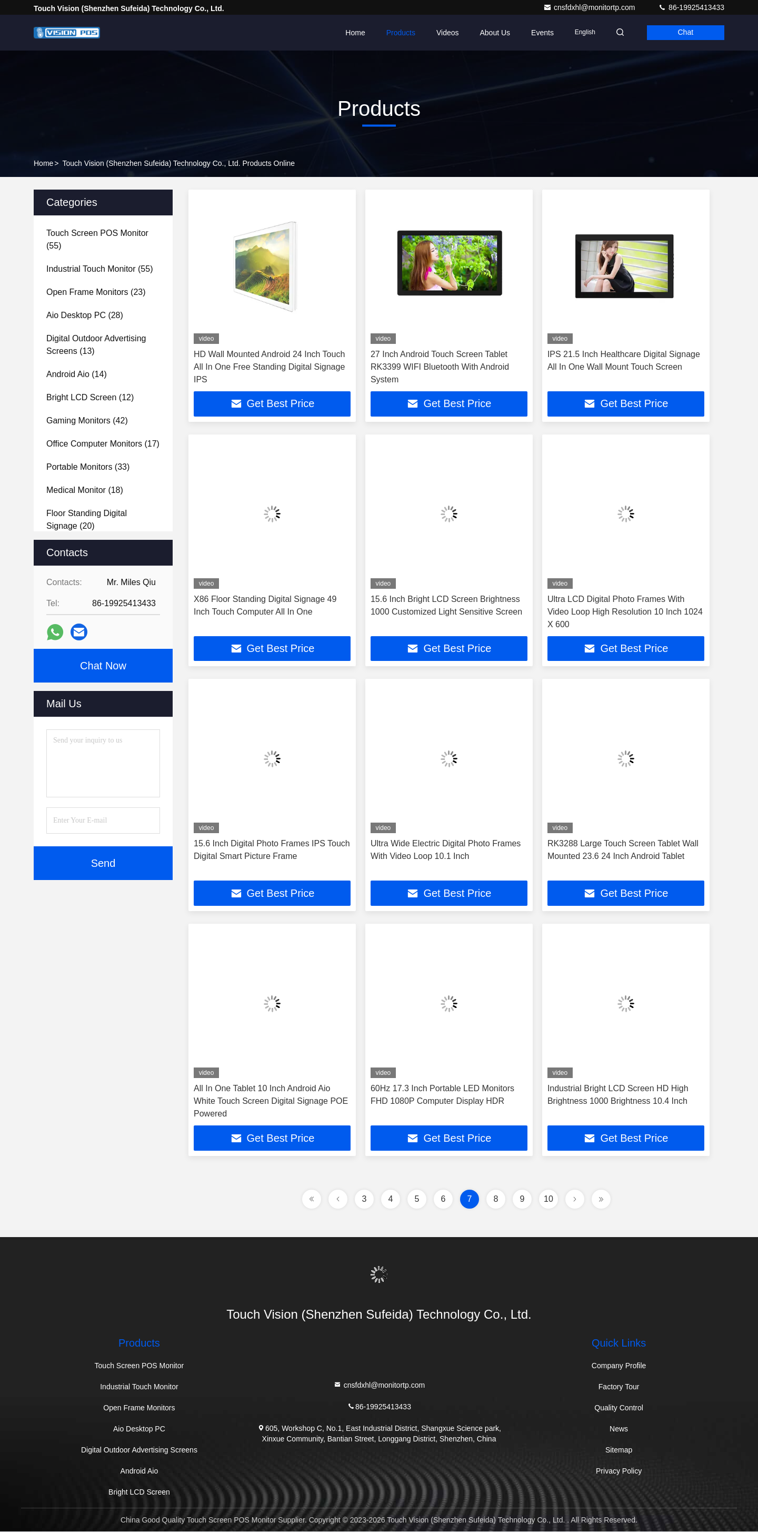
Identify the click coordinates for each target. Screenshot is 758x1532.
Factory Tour (619, 1387)
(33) (87, 466)
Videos (444, 32)
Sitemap (618, 1450)
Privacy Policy (619, 1471)
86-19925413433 (691, 7)
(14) (76, 374)
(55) (97, 239)
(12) (90, 397)
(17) (102, 443)
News (619, 1429)
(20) (86, 519)
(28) (84, 315)
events (539, 32)
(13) (96, 344)
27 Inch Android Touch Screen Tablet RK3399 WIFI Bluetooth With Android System (440, 367)
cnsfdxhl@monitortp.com (590, 7)
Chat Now (103, 665)
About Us (491, 32)
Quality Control (618, 1408)
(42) (87, 420)
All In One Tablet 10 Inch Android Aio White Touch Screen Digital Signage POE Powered (271, 1101)
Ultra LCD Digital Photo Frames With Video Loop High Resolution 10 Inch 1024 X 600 (625, 612)
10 (548, 1199)
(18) (84, 490)
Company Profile (619, 1366)
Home (352, 32)
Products (397, 32)
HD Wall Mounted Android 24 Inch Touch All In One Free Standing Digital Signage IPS (269, 367)
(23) (96, 292)
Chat (685, 32)
